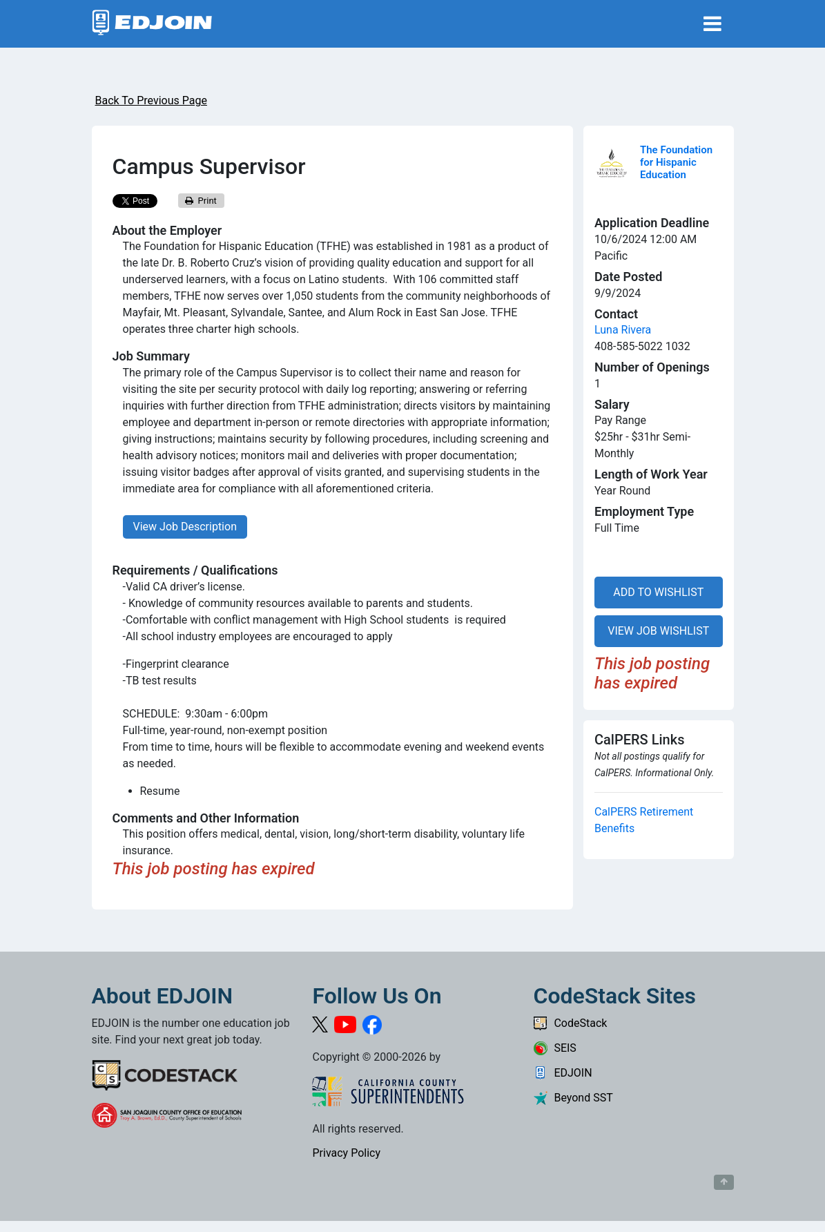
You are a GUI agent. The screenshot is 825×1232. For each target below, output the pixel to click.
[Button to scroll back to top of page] (724, 1182)
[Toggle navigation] (712, 24)
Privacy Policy (346, 1152)
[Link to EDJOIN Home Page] (152, 24)
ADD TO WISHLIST (658, 592)
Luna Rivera (622, 329)
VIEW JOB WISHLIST (658, 630)
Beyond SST (572, 1097)
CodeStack (570, 1023)
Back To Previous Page (151, 100)
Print (201, 200)
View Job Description (185, 526)
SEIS (554, 1048)
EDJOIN (562, 1072)
